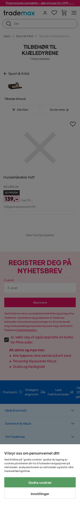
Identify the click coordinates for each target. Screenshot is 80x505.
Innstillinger (40, 494)
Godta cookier (40, 482)
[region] (40, 474)
